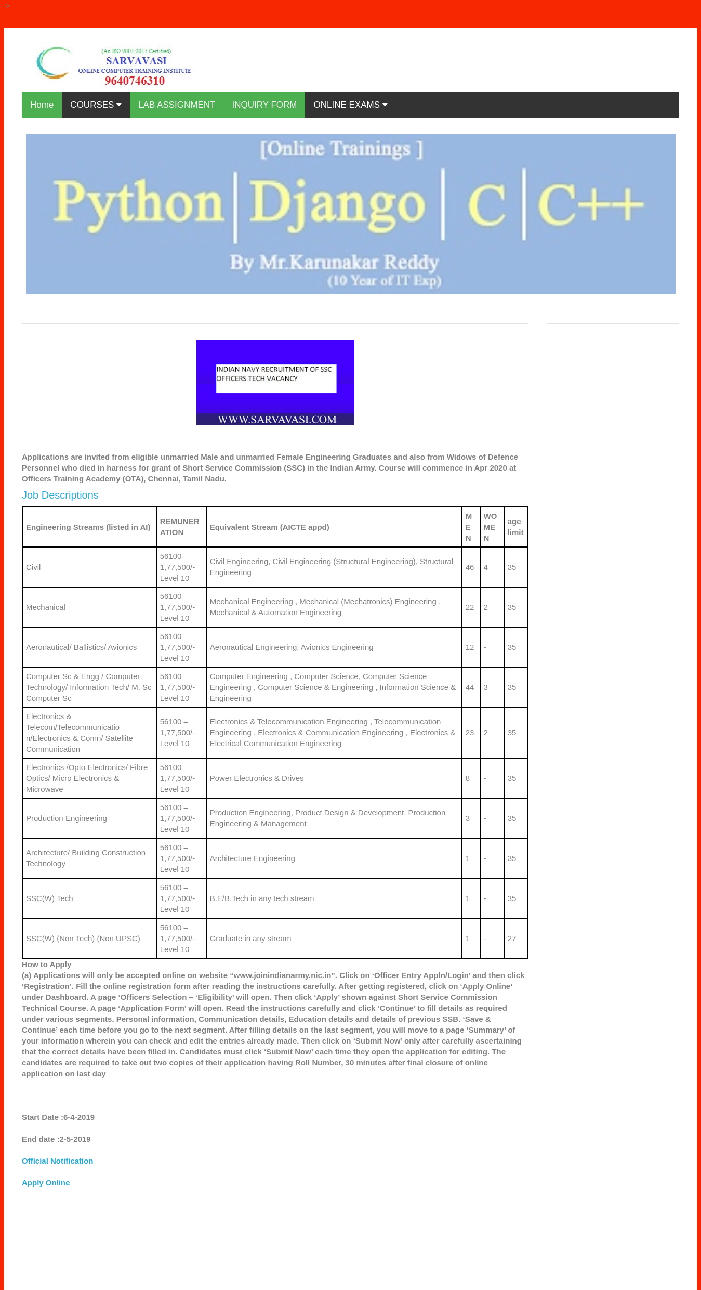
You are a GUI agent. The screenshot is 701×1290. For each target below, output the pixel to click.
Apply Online (46, 1182)
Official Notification (58, 1160)
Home (42, 105)
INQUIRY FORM (264, 105)
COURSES (96, 105)
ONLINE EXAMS (350, 105)
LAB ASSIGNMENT (176, 105)
